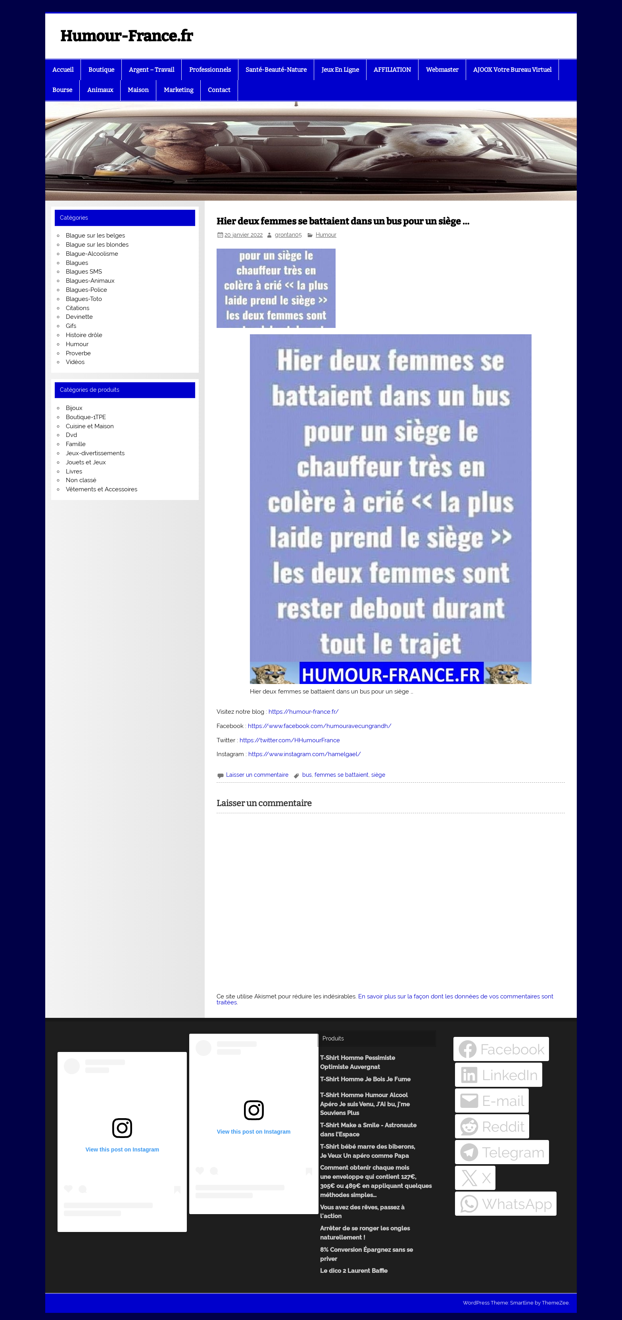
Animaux (100, 90)
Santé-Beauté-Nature (276, 69)
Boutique (101, 69)
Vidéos (75, 362)
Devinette (79, 316)
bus (307, 775)
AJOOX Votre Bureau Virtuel (512, 69)
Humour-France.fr (126, 36)
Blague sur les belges (95, 235)
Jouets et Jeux (86, 462)
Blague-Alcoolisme (92, 253)
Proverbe (78, 353)
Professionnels (210, 69)
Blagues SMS (84, 271)
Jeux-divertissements (95, 453)
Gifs (71, 326)
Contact (219, 90)
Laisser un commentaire (257, 775)
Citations (77, 308)
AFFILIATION (392, 69)
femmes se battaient (342, 775)
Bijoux (74, 408)
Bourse (62, 90)
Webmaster (442, 69)
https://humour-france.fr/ (304, 711)
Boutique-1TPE (86, 417)
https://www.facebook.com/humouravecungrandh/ (320, 726)
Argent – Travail (151, 69)
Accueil (62, 69)
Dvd (71, 435)
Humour (326, 235)
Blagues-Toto (84, 299)
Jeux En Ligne (340, 69)
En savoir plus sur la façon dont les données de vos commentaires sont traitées (385, 999)
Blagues (77, 262)
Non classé (81, 480)
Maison (138, 90)
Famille (76, 444)
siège (378, 775)
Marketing (178, 90)
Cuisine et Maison (90, 426)
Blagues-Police (86, 289)
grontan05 (288, 235)
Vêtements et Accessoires (101, 489)
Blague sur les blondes (97, 244)
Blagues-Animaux (90, 280)
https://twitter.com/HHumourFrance (290, 740)
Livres (74, 471)
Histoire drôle (84, 335)
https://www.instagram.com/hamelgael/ (304, 754)
